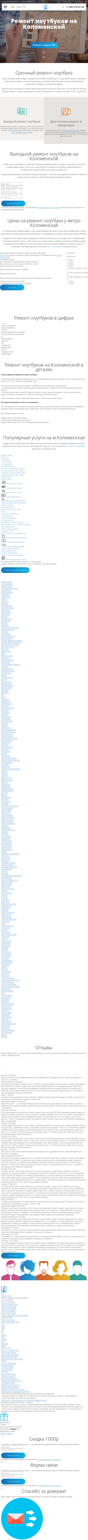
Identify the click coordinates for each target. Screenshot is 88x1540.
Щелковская (5, 1026)
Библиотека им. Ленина (10, 627)
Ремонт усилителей (8, 1313)
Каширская (5, 712)
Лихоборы (5, 764)
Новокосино (5, 812)
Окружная (5, 825)
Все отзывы (13, 1255)
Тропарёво (5, 965)
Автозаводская (6, 584)
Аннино (4, 599)
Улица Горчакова (7, 982)
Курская (4, 754)
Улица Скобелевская (8, 984)
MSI (2, 1330)
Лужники (4, 773)
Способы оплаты (7, 1367)
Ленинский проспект (9, 758)
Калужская (5, 706)
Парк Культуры (6, 843)
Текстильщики (6, 954)
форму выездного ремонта (20, 132)
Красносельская (7, 734)
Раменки (4, 891)
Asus (3, 1328)
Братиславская (6, 638)
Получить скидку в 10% (44, 45)
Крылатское (5, 743)
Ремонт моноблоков (8, 1309)
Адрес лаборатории (8, 1374)
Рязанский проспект (8, 904)
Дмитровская (6, 682)
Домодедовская (7, 686)
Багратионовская (7, 608)
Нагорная (4, 804)
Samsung (4, 1343)
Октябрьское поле (8, 830)
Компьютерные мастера (10, 1385)
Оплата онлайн (7, 1370)
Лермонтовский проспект (10, 760)
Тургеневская (6, 971)
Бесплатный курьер (8, 1352)
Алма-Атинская (6, 592)
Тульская (4, 969)
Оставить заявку (6, 1433)
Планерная (5, 860)
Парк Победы (6, 845)
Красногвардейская (8, 730)
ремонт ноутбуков (53, 246)
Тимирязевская (6, 960)
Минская (4, 793)
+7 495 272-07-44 (75, 6)
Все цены (12, 287)
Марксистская (6, 777)
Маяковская (5, 784)
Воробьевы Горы (7, 671)
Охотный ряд (6, 836)
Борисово (4, 632)
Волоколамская (7, 669)
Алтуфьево (5, 595)
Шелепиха (5, 1019)
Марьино (4, 782)
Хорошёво (5, 1000)
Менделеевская (7, 791)
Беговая (4, 616)
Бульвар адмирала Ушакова (11, 640)
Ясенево (4, 1037)
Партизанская (6, 847)
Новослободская (7, 817)
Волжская (4, 666)
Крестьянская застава (9, 738)
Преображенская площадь (11, 875)
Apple (3, 1326)
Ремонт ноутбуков (8, 1302)
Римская (4, 897)
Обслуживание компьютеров (12, 1359)
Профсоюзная (6, 884)
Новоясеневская (7, 821)
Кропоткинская (6, 740)
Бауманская (5, 614)
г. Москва (80, 1)
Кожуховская (6, 719)
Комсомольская (7, 721)
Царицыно (5, 1002)
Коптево (4, 725)
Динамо (4, 680)
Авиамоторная (6, 582)
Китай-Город (6, 717)
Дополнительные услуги (10, 1322)
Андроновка (5, 597)
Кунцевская (5, 751)
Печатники (5, 856)
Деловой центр (7, 677)
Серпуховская (6, 917)
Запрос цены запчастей (10, 1354)
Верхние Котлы (7, 656)
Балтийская (5, 610)
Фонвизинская (6, 995)
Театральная (6, 952)
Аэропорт (4, 603)
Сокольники (5, 928)
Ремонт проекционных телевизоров (14, 1315)
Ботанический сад (8, 636)
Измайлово (5, 701)
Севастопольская (7, 912)
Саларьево (5, 908)
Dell (2, 1341)
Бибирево (5, 625)
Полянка (4, 871)
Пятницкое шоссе (7, 888)
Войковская (5, 662)
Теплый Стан (6, 956)
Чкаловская (5, 1015)
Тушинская (5, 973)
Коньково (4, 723)
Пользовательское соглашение (49, 207)
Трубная (4, 967)
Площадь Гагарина (8, 862)
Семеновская (6, 915)
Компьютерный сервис (10, 1387)
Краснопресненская (8, 732)
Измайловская (6, 703)
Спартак (4, 930)
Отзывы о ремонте (8, 1376)
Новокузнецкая (6, 814)
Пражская (4, 873)
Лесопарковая (6, 762)
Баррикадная (6, 612)
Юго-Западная (6, 1032)
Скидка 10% (20, 6)
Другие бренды (41, 1400)
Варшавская (5, 651)
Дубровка (4, 690)
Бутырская (5, 649)
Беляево (4, 623)
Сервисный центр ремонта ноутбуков (15, 1391)
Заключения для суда (9, 1357)
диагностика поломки (72, 130)
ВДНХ (3, 653)
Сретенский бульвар (8, 934)
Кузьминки (5, 749)
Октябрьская (6, 828)
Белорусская (5, 621)
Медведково (5, 786)
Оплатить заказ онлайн (10, 1)
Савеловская (6, 906)
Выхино (4, 675)
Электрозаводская (8, 1030)
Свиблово (5, 910)
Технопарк (5, 958)
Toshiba (4, 1339)
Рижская (4, 895)
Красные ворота (7, 736)
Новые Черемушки (8, 823)
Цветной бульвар (7, 1004)
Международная (7, 788)
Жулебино (5, 693)
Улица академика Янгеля (10, 980)
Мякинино (5, 799)
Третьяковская (6, 963)
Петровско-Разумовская (10, 854)
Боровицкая (5, 634)
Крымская (4, 745)
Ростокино (5, 899)
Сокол (3, 923)
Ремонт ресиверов (8, 1311)
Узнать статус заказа (8, 1363)
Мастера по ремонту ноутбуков (13, 1389)
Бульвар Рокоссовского (10, 645)
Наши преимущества (9, 1378)
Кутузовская (5, 756)
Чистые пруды (6, 1013)
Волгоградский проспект (10, 664)
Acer (2, 1324)
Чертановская (6, 1008)
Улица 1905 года (7, 978)
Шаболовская (6, 1017)
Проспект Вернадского (9, 880)
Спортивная (5, 932)
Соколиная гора (7, 926)
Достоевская (6, 688)
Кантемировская (7, 708)
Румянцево (5, 902)
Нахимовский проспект (10, 806)
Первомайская (6, 849)
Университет (6, 989)
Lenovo (3, 1335)
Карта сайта (5, 1400)
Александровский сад (9, 588)
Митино (4, 795)
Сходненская (6, 945)
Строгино (4, 939)
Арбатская (5, 601)
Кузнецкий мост (7, 747)
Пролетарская (6, 878)
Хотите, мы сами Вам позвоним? (15, 570)
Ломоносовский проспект (11, 769)
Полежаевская (6, 869)
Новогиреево (6, 810)
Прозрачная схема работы (11, 1380)
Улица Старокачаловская (10, 986)
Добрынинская (6, 684)
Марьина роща (7, 780)
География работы (8, 1383)
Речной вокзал (6, 893)
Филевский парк (7, 991)
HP (2, 1333)
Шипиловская (6, 1021)
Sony (3, 1337)
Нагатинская (6, 801)
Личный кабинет (27, 1)
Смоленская (5, 921)
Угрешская (5, 976)
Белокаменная (6, 619)
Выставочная (6, 673)
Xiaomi (3, 1346)
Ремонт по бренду (8, 1320)
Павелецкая (5, 838)
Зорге (3, 697)
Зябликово (5, 699)
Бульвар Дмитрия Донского (11, 643)
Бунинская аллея (7, 647)
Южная (4, 1034)
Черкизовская (6, 1006)
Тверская (4, 949)
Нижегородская (7, 808)
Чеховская (5, 1010)
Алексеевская (6, 590)
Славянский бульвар (9, 919)
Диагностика (5, 255)
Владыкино (5, 658)
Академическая (6, 586)
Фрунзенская (6, 997)
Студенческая (6, 941)
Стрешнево (5, 936)
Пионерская (5, 858)
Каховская (5, 710)
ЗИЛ (2, 695)
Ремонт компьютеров (9, 1304)
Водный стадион (7, 660)
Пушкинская (5, 886)
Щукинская (5, 1028)
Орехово (4, 832)
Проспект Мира (7, 882)
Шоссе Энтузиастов (8, 1023)
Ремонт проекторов (8, 1306)
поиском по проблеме (75, 446)
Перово (4, 851)
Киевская (4, 714)
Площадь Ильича (7, 865)
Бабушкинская (6, 605)
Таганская (5, 947)
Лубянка (4, 771)
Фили (3, 993)
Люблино (4, 775)
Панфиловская (6, 841)
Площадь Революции (9, 867)
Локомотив (5, 767)
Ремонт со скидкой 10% (10, 1350)
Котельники (5, 727)
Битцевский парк (7, 629)
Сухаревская (5, 943)
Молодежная (6, 797)
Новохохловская (7, 819)
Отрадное (5, 834)
